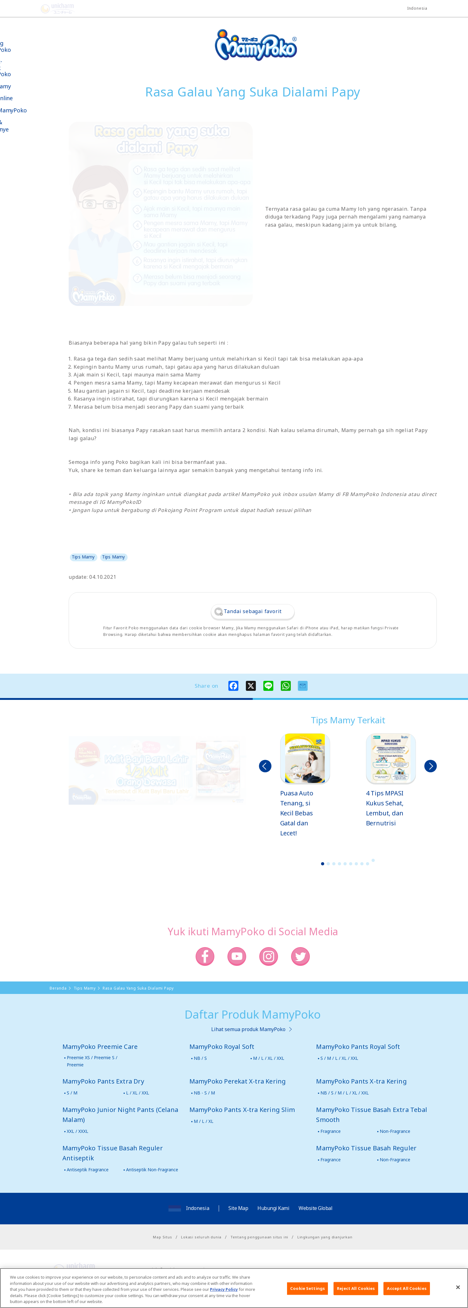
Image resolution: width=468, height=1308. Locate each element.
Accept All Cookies (406, 1291)
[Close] (458, 1290)
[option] (305, 785)
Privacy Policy (224, 1293)
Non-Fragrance (395, 1131)
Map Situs (162, 1237)
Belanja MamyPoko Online (28, 183)
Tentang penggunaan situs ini (259, 1237)
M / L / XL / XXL (268, 1058)
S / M (72, 1093)
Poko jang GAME (18, 205)
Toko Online (24, 98)
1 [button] (323, 863)
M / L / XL (203, 1121)
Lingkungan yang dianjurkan (325, 1237)
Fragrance (330, 1131)
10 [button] (373, 860)
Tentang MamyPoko (23, 46)
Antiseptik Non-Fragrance (152, 1170)
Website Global (315, 1208)
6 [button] (351, 863)
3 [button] (334, 863)
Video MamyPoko (31, 110)
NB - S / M (204, 1093)
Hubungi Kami (273, 1208)
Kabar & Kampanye (22, 126)
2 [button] (328, 863)
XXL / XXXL (77, 1131)
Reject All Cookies (356, 1291)
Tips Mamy (23, 86)
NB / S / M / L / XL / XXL (344, 1093)
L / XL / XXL (137, 1093)
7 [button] (356, 863)
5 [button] (345, 863)
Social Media (40, 161)
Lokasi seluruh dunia (201, 1237)
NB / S (200, 1058)
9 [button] (367, 863)
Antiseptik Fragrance (88, 1170)
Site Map (238, 1208)
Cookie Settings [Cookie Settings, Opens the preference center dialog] (307, 1291)
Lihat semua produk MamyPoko (248, 1029)
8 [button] (362, 863)
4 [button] (339, 863)
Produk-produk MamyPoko (23, 67)
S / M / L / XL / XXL (339, 1058)
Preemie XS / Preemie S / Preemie (92, 1061)
